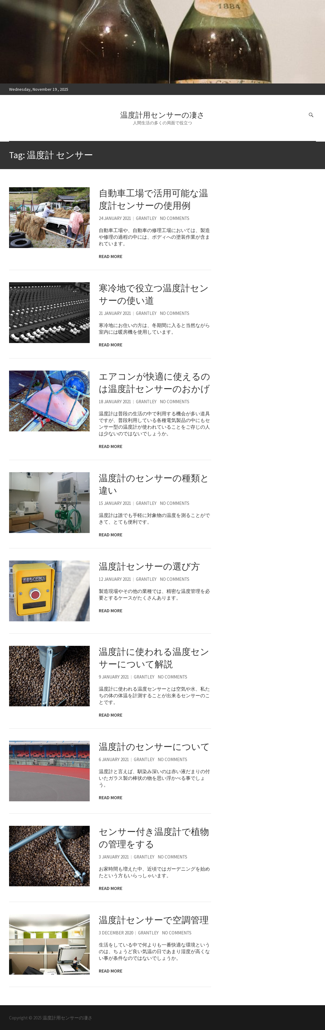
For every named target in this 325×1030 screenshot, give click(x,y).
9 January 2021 (114, 677)
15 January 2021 (115, 503)
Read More (110, 256)
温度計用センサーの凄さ (162, 115)
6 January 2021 (114, 759)
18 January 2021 (115, 401)
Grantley (146, 218)
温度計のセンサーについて (154, 746)
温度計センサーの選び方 (149, 566)
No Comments (174, 218)
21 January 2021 (115, 313)
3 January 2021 (114, 857)
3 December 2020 (116, 933)
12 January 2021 (115, 579)
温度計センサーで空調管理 (154, 920)
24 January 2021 (115, 218)
